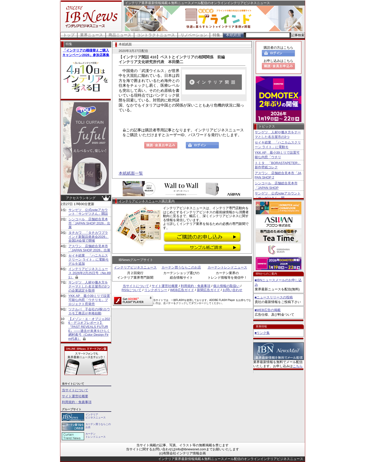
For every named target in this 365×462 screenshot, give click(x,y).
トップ (69, 35)
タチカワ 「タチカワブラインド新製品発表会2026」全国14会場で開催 (88, 236)
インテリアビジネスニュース (135, 267)
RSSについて (132, 290)
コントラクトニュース (156, 35)
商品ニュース (119, 35)
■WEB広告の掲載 (268, 310)
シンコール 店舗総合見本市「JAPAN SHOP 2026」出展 (89, 223)
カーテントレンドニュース (227, 267)
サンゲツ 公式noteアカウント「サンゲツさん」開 (278, 195)
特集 (216, 35)
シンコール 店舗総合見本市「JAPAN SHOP (276, 185)
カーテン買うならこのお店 (181, 267)
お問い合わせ (232, 290)
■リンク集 (262, 333)
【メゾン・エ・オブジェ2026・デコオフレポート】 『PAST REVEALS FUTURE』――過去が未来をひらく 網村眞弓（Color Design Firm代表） (89, 329)
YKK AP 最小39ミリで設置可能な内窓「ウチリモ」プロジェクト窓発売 (89, 300)
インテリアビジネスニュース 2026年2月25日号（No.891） (89, 273)
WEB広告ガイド (182, 290)
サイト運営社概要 (75, 396)
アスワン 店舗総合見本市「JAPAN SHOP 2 (278, 175)
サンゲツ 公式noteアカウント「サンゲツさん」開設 (88, 212)
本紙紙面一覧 (131, 173)
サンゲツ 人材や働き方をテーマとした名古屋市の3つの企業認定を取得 (89, 286)
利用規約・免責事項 (77, 402)
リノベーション (193, 35)
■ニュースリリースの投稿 (274, 297)
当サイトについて (75, 390)
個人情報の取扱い (226, 286)
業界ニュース (91, 35)
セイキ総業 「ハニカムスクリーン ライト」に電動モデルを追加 (88, 259)
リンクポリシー (155, 290)
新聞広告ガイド (208, 290)
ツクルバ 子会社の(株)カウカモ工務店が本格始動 (89, 311)
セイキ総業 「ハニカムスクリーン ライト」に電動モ (278, 144)
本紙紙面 (233, 35)
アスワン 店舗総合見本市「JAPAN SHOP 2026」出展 (89, 248)
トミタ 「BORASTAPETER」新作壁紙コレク (278, 165)
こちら (298, 366)
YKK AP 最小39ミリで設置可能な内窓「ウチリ (277, 155)
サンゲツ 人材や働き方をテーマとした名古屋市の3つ (278, 134)
